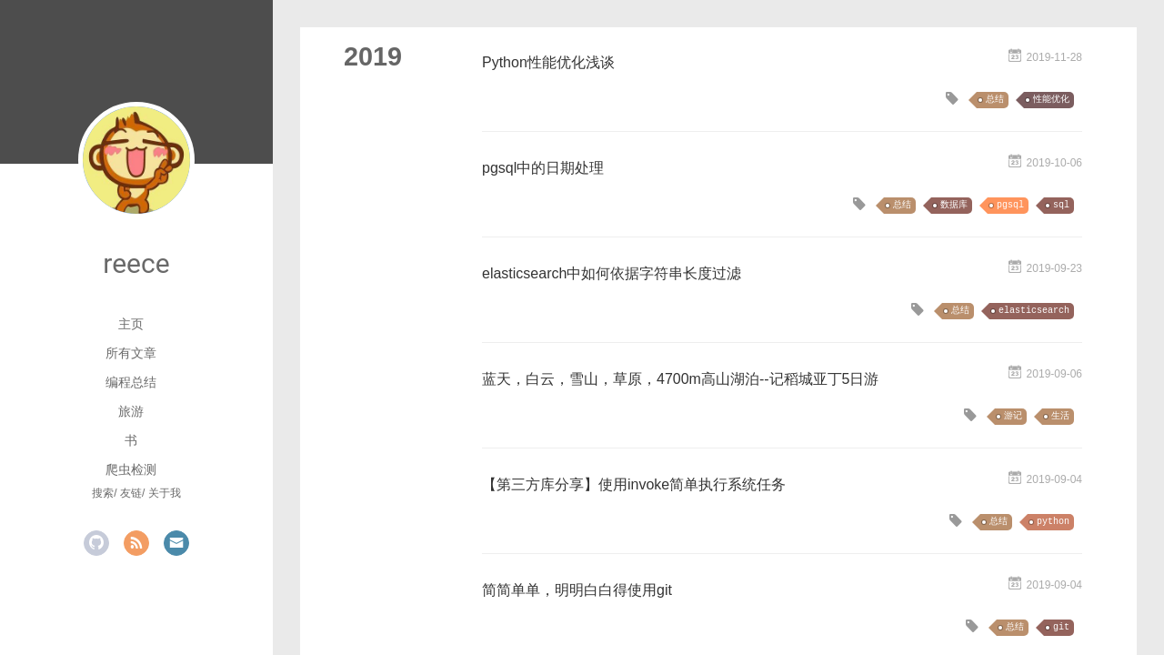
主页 (131, 324)
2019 (373, 56)
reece (136, 263)
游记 (1013, 416)
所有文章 (130, 353)
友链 (131, 493)
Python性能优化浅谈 (548, 62)
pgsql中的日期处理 (543, 168)
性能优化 (1051, 100)
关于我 (164, 493)
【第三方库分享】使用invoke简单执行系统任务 (634, 484)
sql (1061, 205)
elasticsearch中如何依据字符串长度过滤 (611, 273)
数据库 (954, 205)
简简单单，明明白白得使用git (577, 590)
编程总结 (130, 382)
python (1053, 522)
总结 (995, 100)
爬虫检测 (130, 469)
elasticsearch (1033, 311)
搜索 (103, 493)
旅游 (131, 411)
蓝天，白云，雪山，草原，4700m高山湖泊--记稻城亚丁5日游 (680, 379)
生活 (1060, 416)
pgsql (1010, 205)
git (1061, 627)
